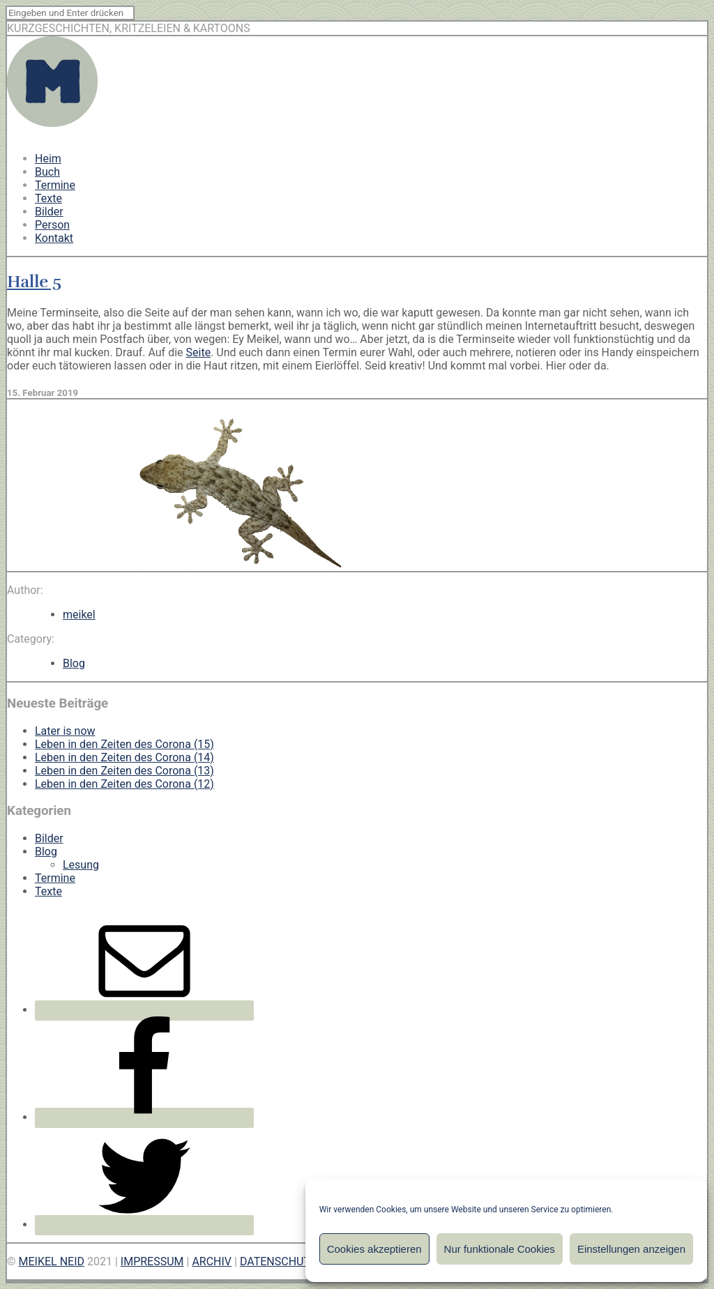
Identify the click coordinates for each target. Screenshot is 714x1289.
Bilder (49, 211)
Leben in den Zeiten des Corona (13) (124, 770)
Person (52, 224)
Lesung (81, 864)
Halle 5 (34, 281)
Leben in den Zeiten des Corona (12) (124, 784)
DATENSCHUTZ (278, 1261)
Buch (47, 171)
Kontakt (54, 238)
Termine (55, 185)
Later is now (65, 731)
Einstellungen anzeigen (631, 1249)
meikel (79, 614)
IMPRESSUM (152, 1261)
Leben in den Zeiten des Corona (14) (124, 757)
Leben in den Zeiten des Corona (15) (124, 744)
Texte (48, 198)
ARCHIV (211, 1261)
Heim (48, 158)
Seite (198, 352)
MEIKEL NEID (52, 1261)
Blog (74, 663)
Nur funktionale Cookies (499, 1249)
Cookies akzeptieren (374, 1249)
